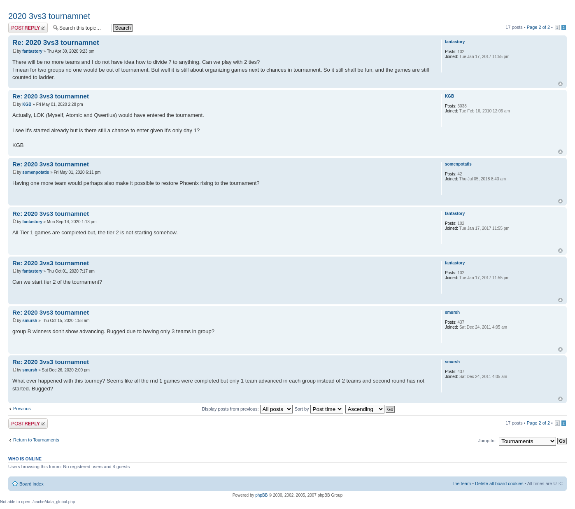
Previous (22, 408)
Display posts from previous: (247, 408)
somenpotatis (35, 172)
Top (560, 84)
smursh (29, 320)
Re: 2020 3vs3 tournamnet (55, 43)
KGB (26, 104)
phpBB (261, 495)
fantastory (32, 51)
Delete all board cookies (499, 483)
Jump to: (487, 440)
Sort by (319, 408)
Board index (31, 483)
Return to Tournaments (36, 439)
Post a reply (28, 28)
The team (461, 483)
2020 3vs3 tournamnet (49, 16)
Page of (538, 27)
